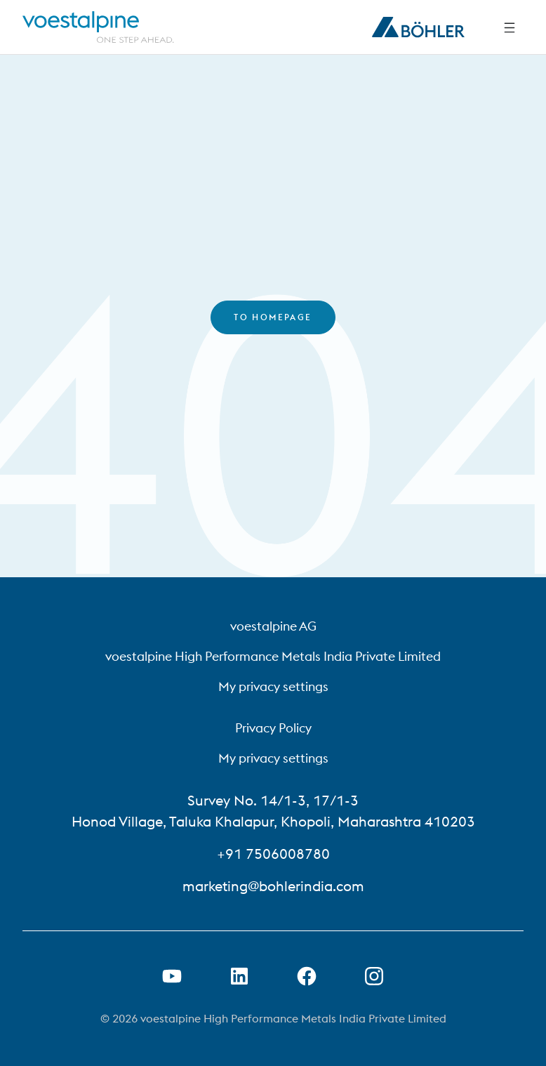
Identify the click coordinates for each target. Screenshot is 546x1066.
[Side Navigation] (509, 27)
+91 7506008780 (273, 853)
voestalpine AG (273, 626)
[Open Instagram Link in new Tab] (374, 976)
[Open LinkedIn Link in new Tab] (239, 976)
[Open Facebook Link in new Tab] (306, 976)
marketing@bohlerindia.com (273, 886)
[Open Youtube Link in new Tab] (172, 976)
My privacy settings (273, 686)
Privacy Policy (273, 728)
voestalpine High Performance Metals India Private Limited (273, 656)
